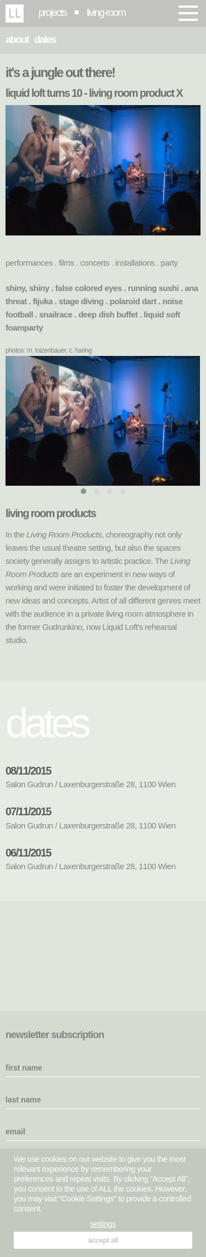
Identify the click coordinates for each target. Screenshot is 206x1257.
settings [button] (103, 1224)
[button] (83, 491)
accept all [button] (103, 1240)
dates (45, 39)
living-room (106, 12)
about (17, 39)
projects (52, 12)
